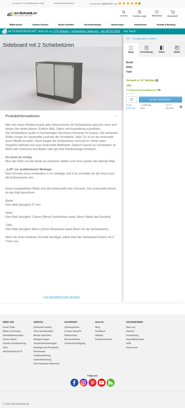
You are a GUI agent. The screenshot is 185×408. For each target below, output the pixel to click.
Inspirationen (140, 25)
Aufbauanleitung (42, 355)
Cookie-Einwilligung (74, 343)
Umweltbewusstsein (13, 335)
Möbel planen (16, 25)
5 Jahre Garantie (72, 331)
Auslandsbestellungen (45, 343)
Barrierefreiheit (72, 339)
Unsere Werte (10, 339)
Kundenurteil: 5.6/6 (103, 4)
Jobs (5, 347)
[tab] (131, 50)
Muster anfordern (42, 335)
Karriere (130, 331)
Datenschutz (70, 335)
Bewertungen (117, 25)
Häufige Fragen (41, 339)
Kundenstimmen (103, 339)
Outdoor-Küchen (40, 25)
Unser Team (9, 327)
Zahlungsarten (71, 327)
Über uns (130, 327)
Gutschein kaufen (43, 327)
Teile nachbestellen (43, 331)
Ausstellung (132, 335)
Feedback (100, 331)
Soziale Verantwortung (14, 343)
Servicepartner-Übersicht (46, 363)
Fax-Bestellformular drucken (62, 297)
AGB (128, 343)
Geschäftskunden (135, 339)
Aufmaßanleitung (42, 359)
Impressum (132, 347)
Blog (97, 327)
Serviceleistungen (92, 25)
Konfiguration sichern (141, 38)
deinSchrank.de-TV (12, 351)
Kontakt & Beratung (166, 25)
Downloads (39, 351)
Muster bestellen (66, 25)
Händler (99, 335)
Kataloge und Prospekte (46, 347)
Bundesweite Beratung (64, 3)
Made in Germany (12, 331)
